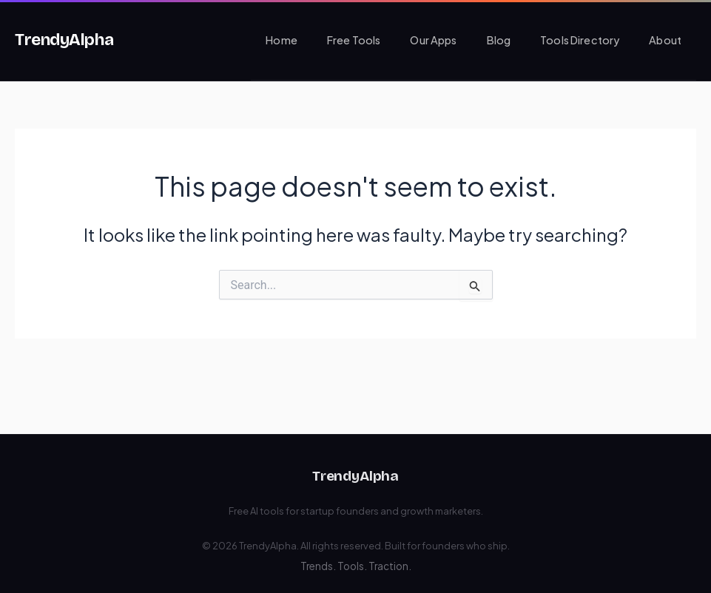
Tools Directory (579, 40)
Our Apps (433, 40)
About (665, 40)
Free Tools (353, 40)
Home (281, 40)
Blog (499, 40)
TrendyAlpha (64, 40)
